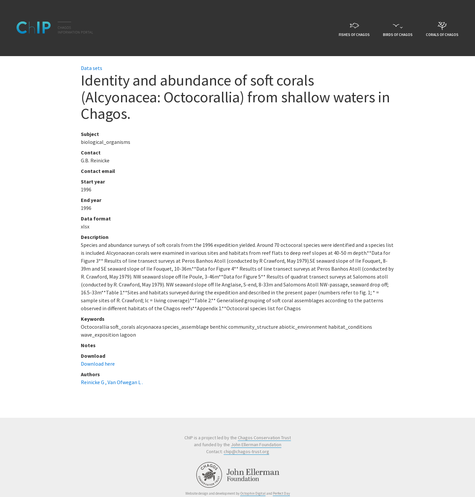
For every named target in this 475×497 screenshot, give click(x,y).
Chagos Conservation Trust (264, 438)
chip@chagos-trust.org (246, 451)
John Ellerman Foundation (256, 444)
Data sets (91, 68)
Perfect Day (281, 493)
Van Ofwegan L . (125, 382)
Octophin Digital (253, 493)
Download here (98, 363)
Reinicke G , (94, 382)
